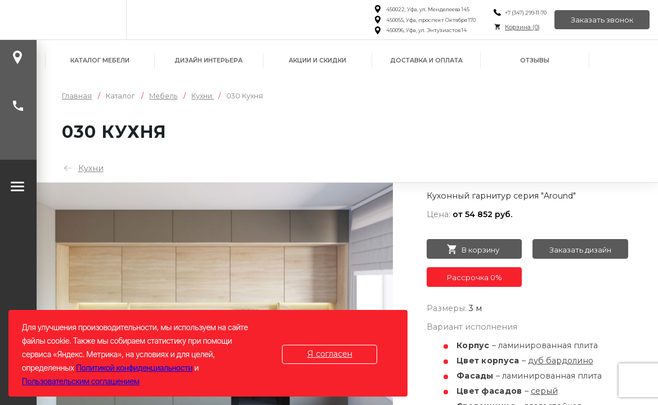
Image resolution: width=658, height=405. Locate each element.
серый (544, 391)
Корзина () (521, 27)
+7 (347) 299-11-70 (525, 13)
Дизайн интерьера (208, 60)
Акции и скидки (317, 60)
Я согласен (329, 354)
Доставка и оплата (426, 60)
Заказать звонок (602, 19)
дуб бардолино (561, 361)
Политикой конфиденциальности (134, 367)
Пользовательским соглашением (81, 381)
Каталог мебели (99, 60)
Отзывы (534, 60)
